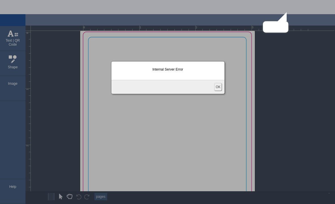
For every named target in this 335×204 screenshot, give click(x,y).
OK (218, 86)
